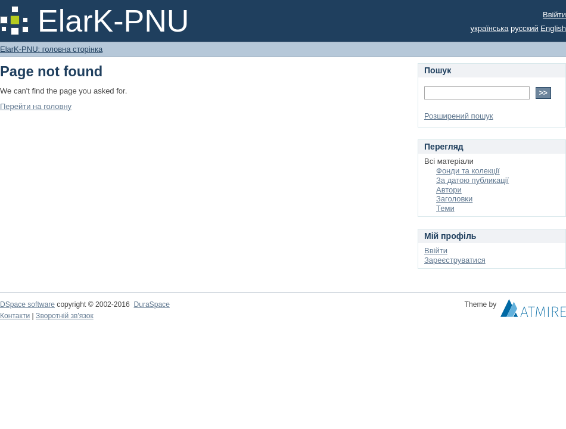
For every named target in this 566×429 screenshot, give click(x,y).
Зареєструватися (455, 260)
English (553, 28)
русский (525, 28)
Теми (445, 208)
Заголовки (454, 198)
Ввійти (554, 14)
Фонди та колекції (468, 170)
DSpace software (27, 304)
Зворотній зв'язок (65, 316)
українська (490, 28)
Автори (449, 189)
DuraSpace (151, 304)
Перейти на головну (35, 106)
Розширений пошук (458, 115)
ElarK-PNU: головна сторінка (51, 49)
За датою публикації (472, 180)
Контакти (15, 316)
